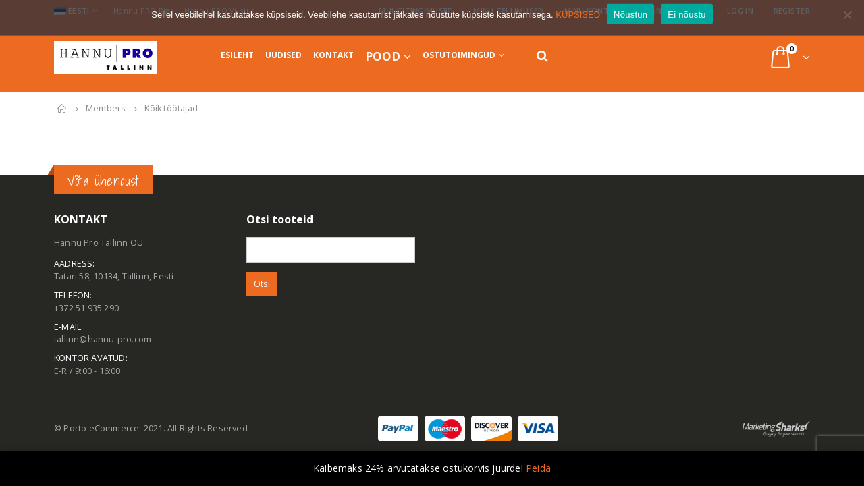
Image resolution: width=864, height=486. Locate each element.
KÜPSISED (578, 21)
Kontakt (333, 55)
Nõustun (630, 21)
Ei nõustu (686, 21)
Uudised (283, 55)
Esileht (237, 55)
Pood (382, 56)
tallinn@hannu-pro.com (102, 339)
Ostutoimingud (459, 55)
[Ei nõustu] (847, 21)
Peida (538, 468)
